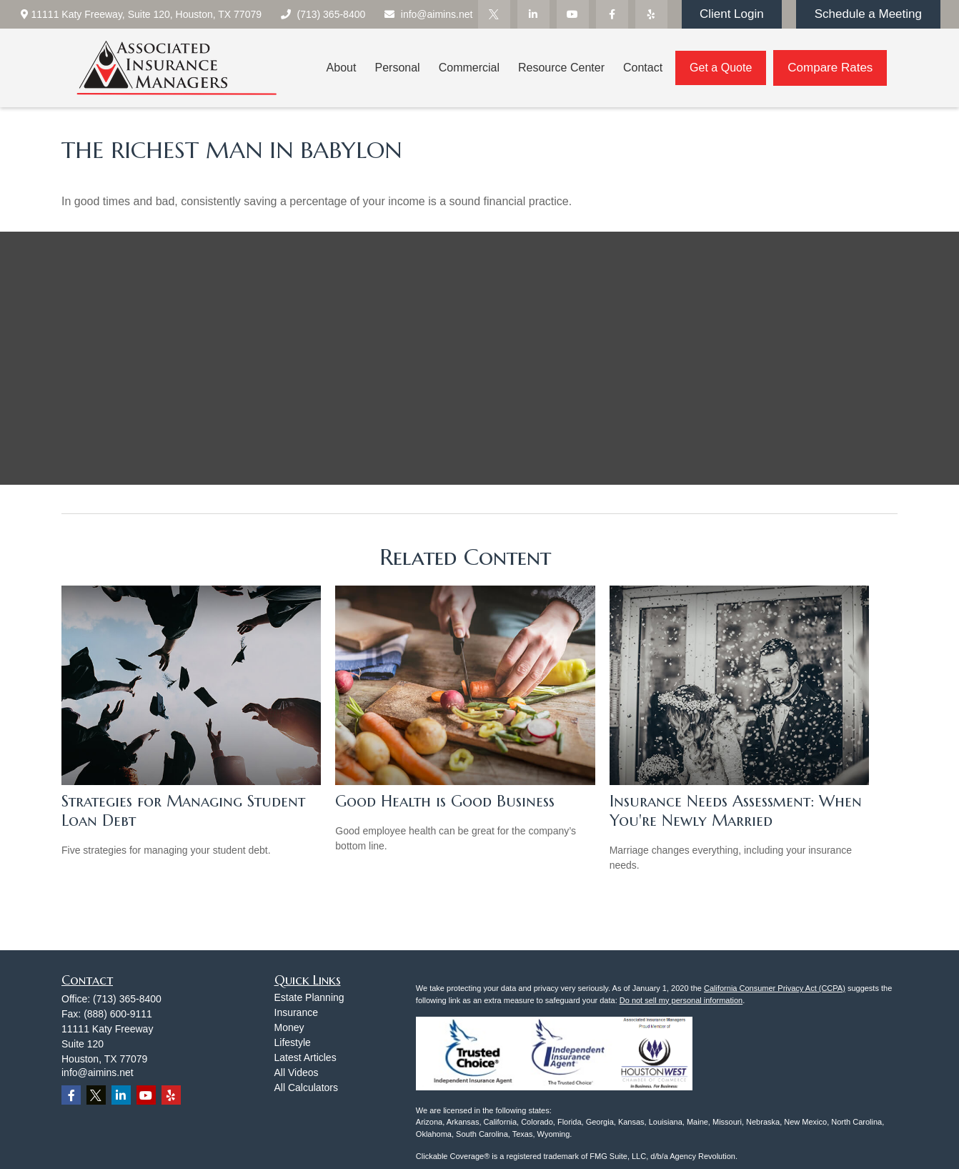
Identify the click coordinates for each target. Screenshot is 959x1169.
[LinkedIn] (533, 14)
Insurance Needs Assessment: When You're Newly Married (736, 810)
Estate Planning (309, 997)
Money (289, 1027)
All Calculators (306, 1087)
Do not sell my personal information (681, 1000)
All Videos (296, 1072)
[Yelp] (651, 14)
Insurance (296, 1012)
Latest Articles (305, 1057)
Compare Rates (830, 67)
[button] (341, 68)
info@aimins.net (427, 14)
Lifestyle (292, 1042)
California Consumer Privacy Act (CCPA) (774, 988)
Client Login (732, 14)
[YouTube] (573, 14)
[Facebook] (612, 14)
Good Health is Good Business (445, 801)
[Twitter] (494, 14)
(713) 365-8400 (322, 14)
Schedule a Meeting (868, 14)
